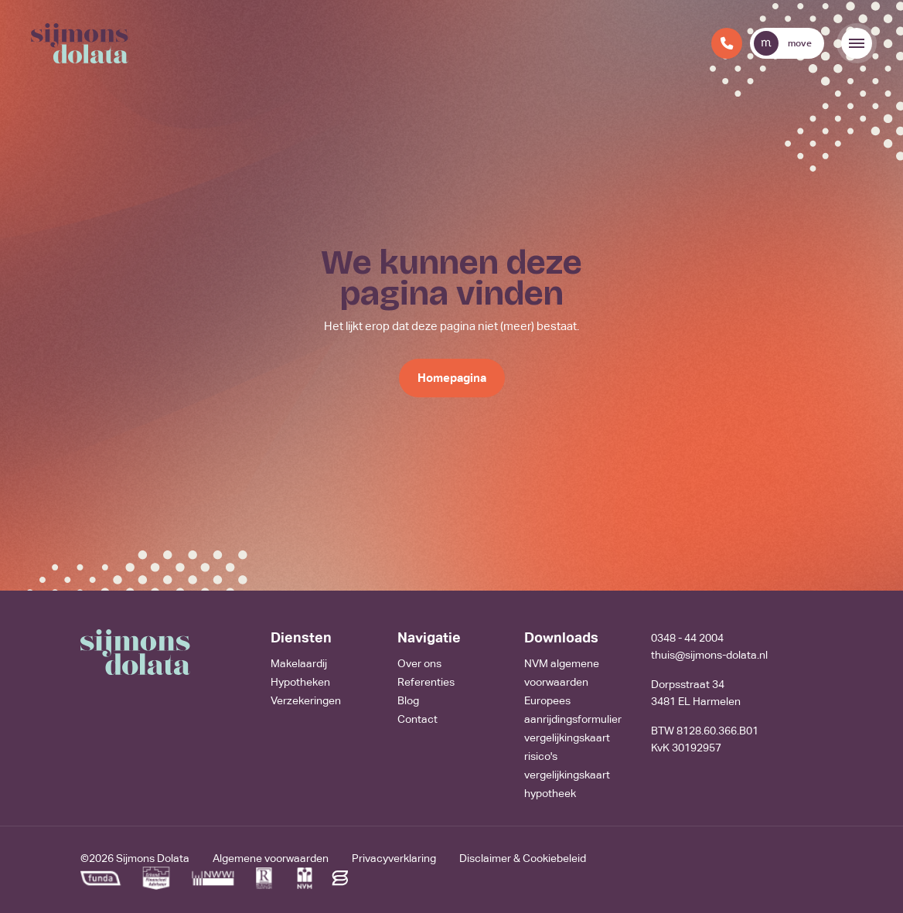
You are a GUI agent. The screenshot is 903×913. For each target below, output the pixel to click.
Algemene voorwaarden (271, 858)
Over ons (419, 663)
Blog (408, 700)
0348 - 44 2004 (687, 638)
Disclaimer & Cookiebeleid (522, 858)
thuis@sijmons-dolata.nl (709, 655)
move (783, 43)
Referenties (426, 682)
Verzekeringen (306, 700)
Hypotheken (300, 682)
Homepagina (451, 377)
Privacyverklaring (394, 858)
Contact (417, 719)
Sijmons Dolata (152, 858)
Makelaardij (299, 663)
